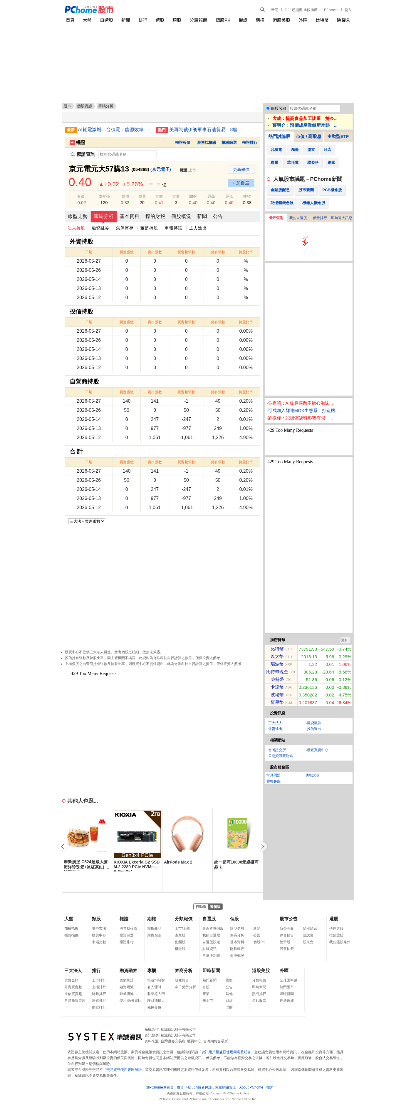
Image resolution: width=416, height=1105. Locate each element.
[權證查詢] (127, 154)
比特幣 (322, 20)
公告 (218, 216)
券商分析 (183, 970)
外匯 (302, 20)
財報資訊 (209, 949)
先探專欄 (154, 1007)
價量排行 (320, 218)
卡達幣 (277, 686)
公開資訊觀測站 (280, 756)
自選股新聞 (211, 956)
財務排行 (99, 994)
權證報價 (182, 142)
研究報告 (182, 980)
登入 (348, 9)
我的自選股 (298, 218)
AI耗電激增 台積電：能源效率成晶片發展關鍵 (115, 129)
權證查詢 (83, 154)
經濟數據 (287, 1001)
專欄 (151, 970)
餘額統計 (127, 980)
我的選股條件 (339, 942)
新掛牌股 (287, 928)
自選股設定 (211, 942)
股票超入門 (156, 994)
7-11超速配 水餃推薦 (301, 9)
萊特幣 (277, 679)
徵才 (270, 1087)
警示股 (285, 942)
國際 (229, 980)
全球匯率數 (288, 980)
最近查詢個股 (213, 928)
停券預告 (287, 935)
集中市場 (99, 928)
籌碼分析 (104, 216)
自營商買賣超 (74, 1001)
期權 (260, 20)
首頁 (70, 20)
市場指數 (99, 942)
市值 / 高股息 (309, 136)
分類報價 (198, 20)
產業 (205, 994)
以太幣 (277, 656)
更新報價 (241, 169)
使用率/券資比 (131, 1001)
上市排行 (99, 980)
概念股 (180, 949)
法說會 (308, 935)
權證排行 (249, 142)
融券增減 (127, 994)
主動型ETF (338, 136)
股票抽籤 (287, 949)
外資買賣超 (73, 987)
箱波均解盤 (156, 980)
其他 (229, 994)
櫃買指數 (71, 935)
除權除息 (310, 928)
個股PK (223, 20)
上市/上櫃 (182, 928)
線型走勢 (78, 216)
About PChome (251, 1087)
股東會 (308, 942)
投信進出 (314, 729)
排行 (142, 20)
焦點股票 (259, 1001)
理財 (229, 1007)
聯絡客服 (273, 781)
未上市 (207, 1001)
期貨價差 (154, 935)
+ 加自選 (241, 182)
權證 (243, 20)
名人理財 (154, 987)
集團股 (180, 942)
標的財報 (155, 216)
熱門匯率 (287, 987)
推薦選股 (336, 935)
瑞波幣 (277, 663)
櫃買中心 (99, 935)
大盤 (87, 20)
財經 (229, 1001)
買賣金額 (71, 980)
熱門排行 (259, 994)
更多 (344, 640)
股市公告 (288, 918)
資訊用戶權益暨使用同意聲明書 (226, 1052)
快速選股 (336, 928)
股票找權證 (206, 142)
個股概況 (181, 216)
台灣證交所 (277, 750)
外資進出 (275, 729)
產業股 (180, 935)
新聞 (274, 9)
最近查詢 (276, 218)
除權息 (343, 20)
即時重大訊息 (341, 218)
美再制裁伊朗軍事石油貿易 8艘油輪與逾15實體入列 (206, 129)
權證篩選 (229, 142)
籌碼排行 (99, 1001)
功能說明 (312, 775)
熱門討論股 (279, 136)
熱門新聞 (209, 980)
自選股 (106, 20)
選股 (159, 20)
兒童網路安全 (225, 1087)
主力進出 (198, 228)
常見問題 (273, 775)
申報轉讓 (173, 228)
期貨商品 (154, 928)
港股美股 (281, 20)
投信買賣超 (73, 994)
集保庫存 (125, 228)
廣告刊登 (184, 1087)
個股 (234, 918)
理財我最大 (156, 1001)
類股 (176, 20)
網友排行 (99, 1007)
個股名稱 (278, 108)
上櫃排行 (99, 987)
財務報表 (237, 949)
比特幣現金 (277, 671)
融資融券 (100, 228)
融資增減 (127, 987)
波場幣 (277, 694)
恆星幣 (277, 702)
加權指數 (71, 928)
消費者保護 (203, 1087)
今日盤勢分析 (185, 987)
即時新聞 (211, 970)
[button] (262, 846)
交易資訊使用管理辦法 (124, 1070)
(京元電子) (160, 169)
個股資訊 (84, 106)
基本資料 (130, 216)
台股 (205, 987)
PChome (331, 9)
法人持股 (76, 228)
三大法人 (275, 723)
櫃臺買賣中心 (317, 750)
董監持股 (149, 228)
